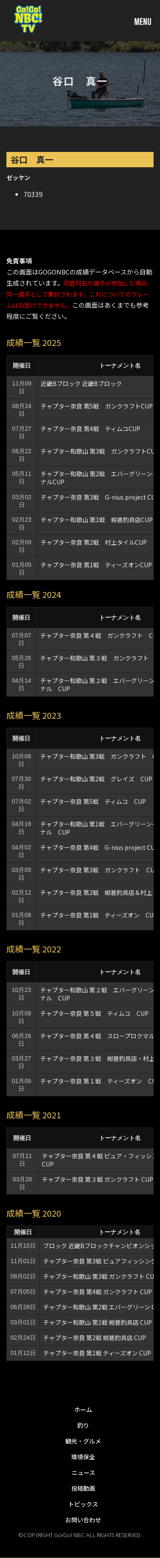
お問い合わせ (83, 1519)
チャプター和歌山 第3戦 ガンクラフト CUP (100, 1276)
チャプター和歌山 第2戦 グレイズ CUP (96, 779)
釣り (83, 1425)
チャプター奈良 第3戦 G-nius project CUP (100, 497)
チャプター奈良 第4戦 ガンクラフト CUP (97, 1291)
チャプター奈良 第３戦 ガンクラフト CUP (97, 1179)
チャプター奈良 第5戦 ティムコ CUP (93, 801)
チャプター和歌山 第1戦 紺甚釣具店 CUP (97, 1322)
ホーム (83, 1409)
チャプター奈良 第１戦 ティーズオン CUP (100, 1081)
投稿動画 (83, 1488)
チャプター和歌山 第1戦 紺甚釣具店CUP (97, 519)
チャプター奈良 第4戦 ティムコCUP (90, 428)
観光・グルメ (83, 1441)
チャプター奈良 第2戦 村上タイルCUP (94, 542)
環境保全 (83, 1456)
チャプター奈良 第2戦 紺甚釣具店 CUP (94, 1337)
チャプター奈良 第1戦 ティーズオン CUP (97, 1353)
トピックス (83, 1504)
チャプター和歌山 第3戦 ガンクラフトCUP (100, 451)
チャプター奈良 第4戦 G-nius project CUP (99, 847)
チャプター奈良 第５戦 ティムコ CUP (94, 1013)
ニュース (83, 1472)
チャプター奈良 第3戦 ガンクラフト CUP (99, 870)
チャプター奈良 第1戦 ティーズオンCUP (96, 564)
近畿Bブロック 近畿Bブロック (81, 383)
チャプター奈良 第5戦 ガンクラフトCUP (97, 406)
